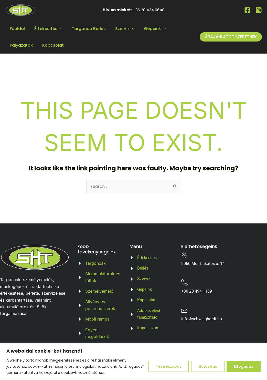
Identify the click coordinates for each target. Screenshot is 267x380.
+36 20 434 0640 (148, 10)
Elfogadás (243, 366)
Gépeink (149, 28)
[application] (58, 28)
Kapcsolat (51, 45)
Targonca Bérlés (86, 29)
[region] (133, 361)
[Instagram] (258, 10)
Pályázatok (20, 45)
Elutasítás (207, 366)
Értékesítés (47, 28)
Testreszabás (168, 366)
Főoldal (16, 29)
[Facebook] (247, 10)
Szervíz (121, 28)
